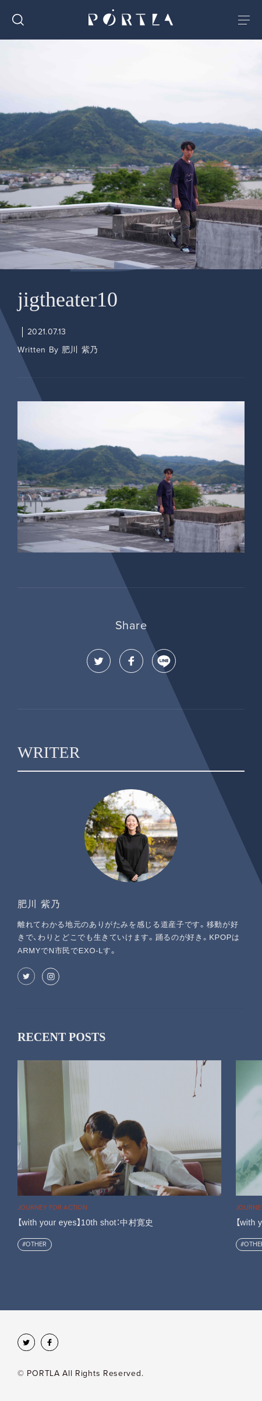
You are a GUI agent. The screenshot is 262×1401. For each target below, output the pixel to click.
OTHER (36, 1244)
